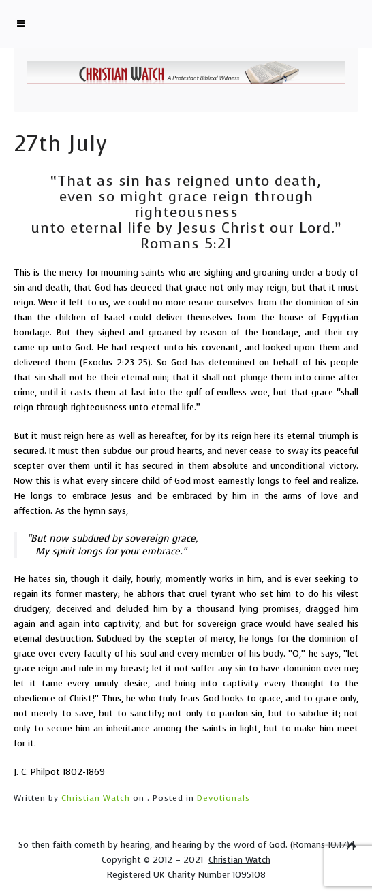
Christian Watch (95, 798)
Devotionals (223, 798)
